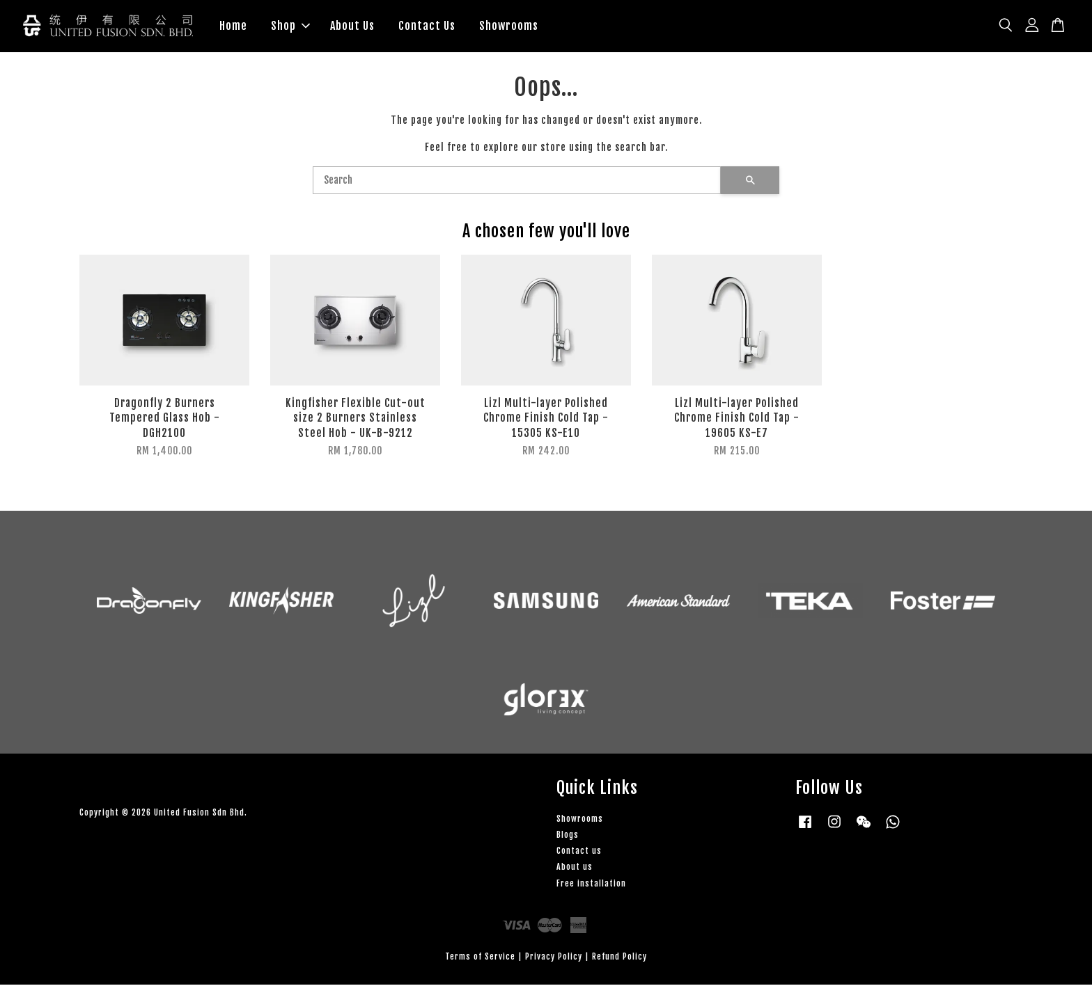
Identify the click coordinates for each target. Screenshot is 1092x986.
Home (233, 26)
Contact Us (426, 26)
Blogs (567, 836)
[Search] (517, 182)
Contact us (579, 852)
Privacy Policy (553, 958)
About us (574, 868)
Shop (290, 26)
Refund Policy (619, 958)
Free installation (591, 885)
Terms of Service (480, 958)
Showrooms (508, 26)
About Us (352, 26)
